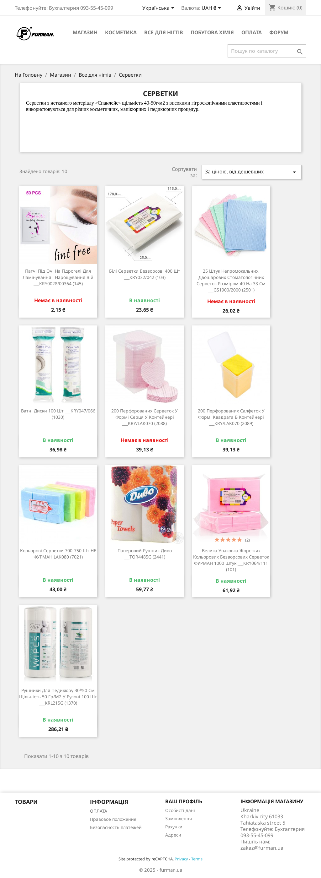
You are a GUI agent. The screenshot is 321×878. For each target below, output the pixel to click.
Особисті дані (180, 810)
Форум (278, 32)
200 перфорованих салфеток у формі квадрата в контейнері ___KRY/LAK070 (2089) (231, 417)
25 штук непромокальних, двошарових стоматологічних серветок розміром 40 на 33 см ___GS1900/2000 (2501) (231, 280)
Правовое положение (113, 819)
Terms (197, 859)
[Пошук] (267, 50)
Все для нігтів (163, 32)
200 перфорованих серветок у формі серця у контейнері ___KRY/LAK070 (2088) (144, 417)
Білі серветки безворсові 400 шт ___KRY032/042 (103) (144, 274)
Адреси (173, 835)
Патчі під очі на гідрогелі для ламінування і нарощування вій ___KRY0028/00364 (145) (58, 277)
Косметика (121, 32)
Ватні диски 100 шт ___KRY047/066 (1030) (58, 414)
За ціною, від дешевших (251, 172)
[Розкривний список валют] (212, 8)
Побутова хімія (212, 32)
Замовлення (178, 818)
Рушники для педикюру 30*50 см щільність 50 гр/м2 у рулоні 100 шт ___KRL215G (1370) (58, 696)
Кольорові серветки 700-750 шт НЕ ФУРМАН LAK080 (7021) (58, 554)
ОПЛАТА (251, 32)
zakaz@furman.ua (261, 847)
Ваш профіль (183, 801)
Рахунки (173, 827)
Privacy (181, 859)
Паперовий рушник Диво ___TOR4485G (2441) (145, 554)
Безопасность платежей (116, 827)
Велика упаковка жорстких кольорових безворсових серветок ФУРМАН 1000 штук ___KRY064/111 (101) (231, 560)
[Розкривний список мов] (159, 8)
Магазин (85, 32)
